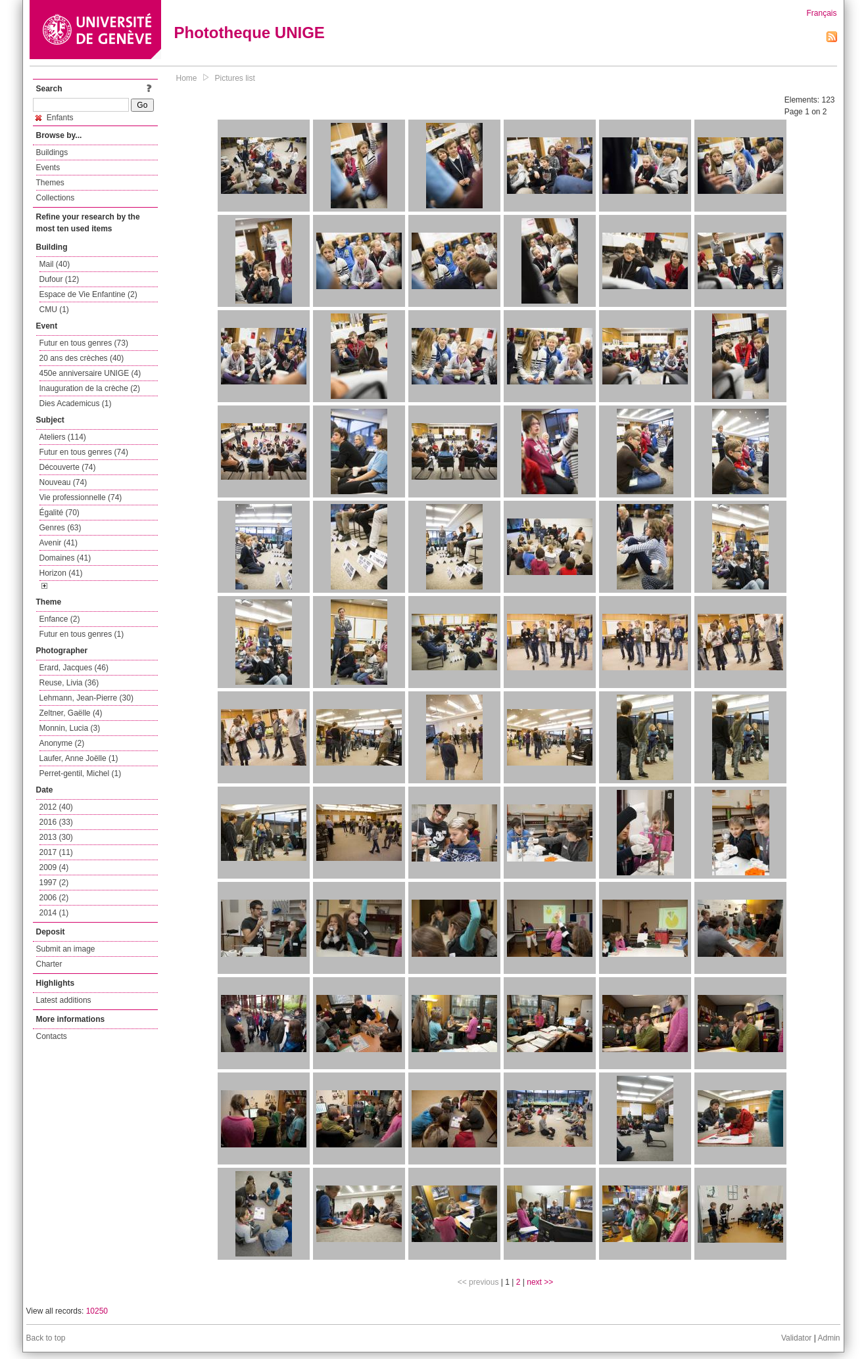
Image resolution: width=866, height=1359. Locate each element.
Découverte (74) (67, 467)
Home (186, 78)
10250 (97, 1311)
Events (48, 167)
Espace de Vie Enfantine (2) (88, 294)
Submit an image (65, 949)
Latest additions (63, 1000)
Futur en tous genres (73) (83, 343)
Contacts (51, 1036)
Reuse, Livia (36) (69, 682)
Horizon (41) (61, 573)
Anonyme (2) (62, 743)
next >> (540, 1282)
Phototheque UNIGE (249, 32)
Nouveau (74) (63, 482)
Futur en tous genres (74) (83, 452)
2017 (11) (56, 852)
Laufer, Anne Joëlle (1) (78, 758)
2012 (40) (56, 807)
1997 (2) (54, 882)
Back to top (46, 1338)
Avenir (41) (58, 542)
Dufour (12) (59, 279)
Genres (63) (60, 527)
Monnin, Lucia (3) (70, 728)
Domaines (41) (65, 558)
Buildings (52, 152)
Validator (796, 1338)
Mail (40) (54, 264)
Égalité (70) (59, 512)
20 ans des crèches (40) (81, 358)
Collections (55, 197)
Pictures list (235, 78)
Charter (49, 964)
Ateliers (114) (62, 437)
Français (821, 13)
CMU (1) (54, 309)
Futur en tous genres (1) (81, 634)
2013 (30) (56, 837)
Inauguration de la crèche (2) (89, 388)
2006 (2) (54, 897)
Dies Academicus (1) (75, 403)
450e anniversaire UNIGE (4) (90, 373)
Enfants (55, 117)
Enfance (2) (59, 619)
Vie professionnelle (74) (80, 497)
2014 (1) (54, 912)
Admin (828, 1338)
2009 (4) (54, 867)
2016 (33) (56, 822)
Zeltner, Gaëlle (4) (71, 713)
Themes (50, 182)
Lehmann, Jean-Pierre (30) (86, 698)
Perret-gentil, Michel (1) (80, 773)
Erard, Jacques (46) (73, 667)
